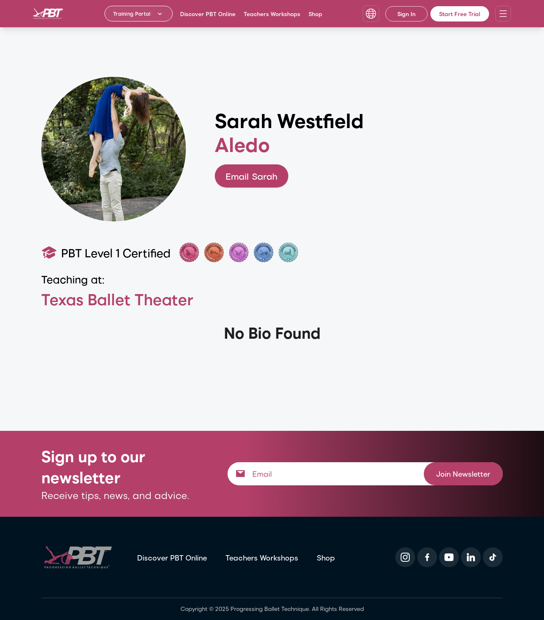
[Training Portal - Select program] (139, 13)
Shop (315, 14)
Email (252, 176)
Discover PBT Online (207, 14)
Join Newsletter (463, 473)
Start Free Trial (459, 14)
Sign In (406, 14)
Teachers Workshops (272, 14)
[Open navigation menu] (503, 13)
